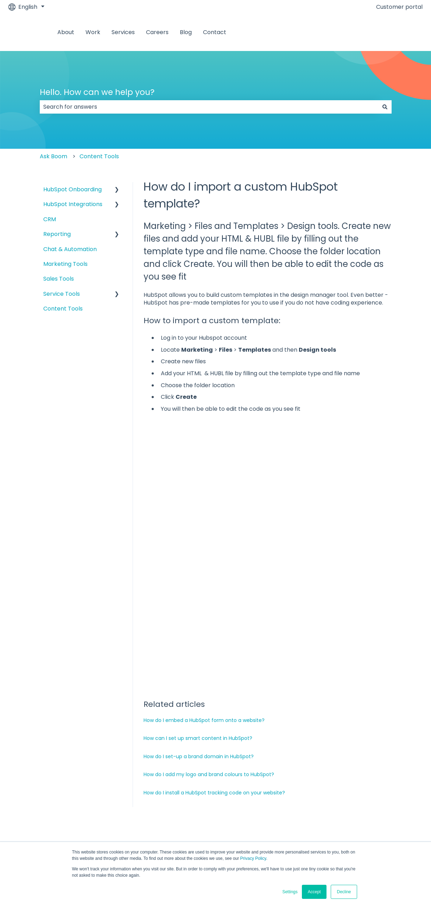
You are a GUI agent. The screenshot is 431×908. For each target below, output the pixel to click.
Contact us (400, 32)
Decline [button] (344, 891)
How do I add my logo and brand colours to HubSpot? (209, 686)
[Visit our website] (401, 806)
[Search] (385, 107)
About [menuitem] (34, 758)
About (65, 32)
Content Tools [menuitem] (63, 309)
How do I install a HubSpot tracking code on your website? (214, 705)
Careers (157, 32)
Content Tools (99, 156)
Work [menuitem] (103, 758)
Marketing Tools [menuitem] (65, 264)
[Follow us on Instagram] (370, 806)
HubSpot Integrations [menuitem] (72, 204)
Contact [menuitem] (393, 758)
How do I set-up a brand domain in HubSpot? (199, 668)
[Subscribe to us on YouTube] (417, 806)
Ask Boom (53, 156)
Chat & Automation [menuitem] (70, 249)
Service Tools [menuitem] (61, 294)
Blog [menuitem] (322, 758)
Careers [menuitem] (252, 758)
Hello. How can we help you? (97, 92)
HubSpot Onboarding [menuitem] (72, 189)
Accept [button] (314, 891)
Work (92, 32)
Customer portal (399, 7)
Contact (214, 32)
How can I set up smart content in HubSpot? (198, 650)
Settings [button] (289, 891)
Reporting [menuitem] (57, 234)
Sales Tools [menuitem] (58, 279)
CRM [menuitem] (49, 219)
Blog (186, 32)
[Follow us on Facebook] (355, 806)
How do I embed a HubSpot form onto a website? (204, 632)
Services (123, 32)
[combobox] (209, 107)
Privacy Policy (253, 858)
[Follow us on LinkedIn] (386, 806)
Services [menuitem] (176, 758)
